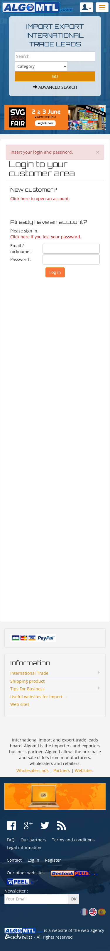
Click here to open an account (39, 198)
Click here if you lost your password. (45, 237)
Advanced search (55, 87)
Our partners (33, 840)
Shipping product (27, 681)
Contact (14, 860)
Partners (61, 770)
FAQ (11, 840)
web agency (92, 930)
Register (53, 860)
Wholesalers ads (32, 770)
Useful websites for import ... (38, 696)
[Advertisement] (55, 448)
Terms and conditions (73, 840)
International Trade (29, 673)
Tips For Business (27, 689)
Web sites (19, 704)
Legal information (24, 847)
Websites (84, 770)
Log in (33, 860)
